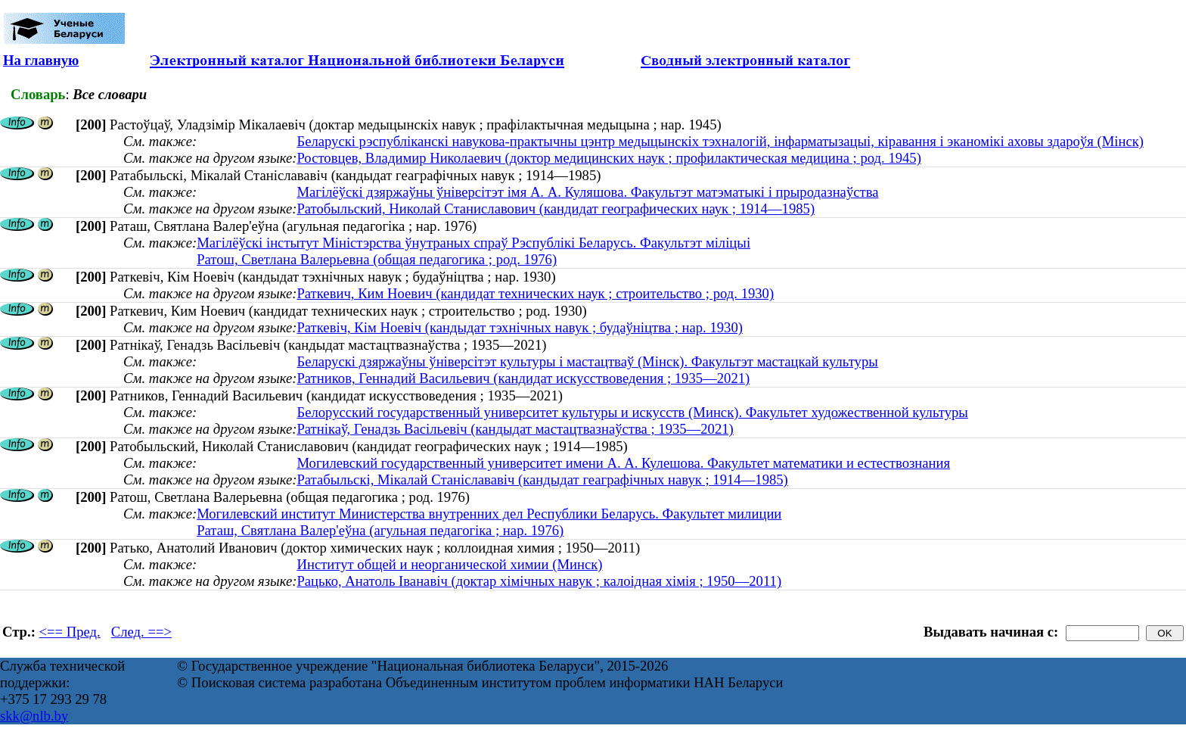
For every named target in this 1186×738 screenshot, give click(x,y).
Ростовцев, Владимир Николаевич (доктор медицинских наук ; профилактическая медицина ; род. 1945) (608, 158)
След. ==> (141, 632)
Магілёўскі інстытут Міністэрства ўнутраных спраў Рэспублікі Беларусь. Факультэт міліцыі (473, 243)
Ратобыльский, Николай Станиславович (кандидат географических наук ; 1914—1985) (555, 208)
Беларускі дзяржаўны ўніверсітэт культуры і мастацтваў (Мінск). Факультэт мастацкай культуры (586, 361)
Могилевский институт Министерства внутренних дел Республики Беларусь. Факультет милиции (489, 514)
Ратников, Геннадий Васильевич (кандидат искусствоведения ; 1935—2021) (523, 378)
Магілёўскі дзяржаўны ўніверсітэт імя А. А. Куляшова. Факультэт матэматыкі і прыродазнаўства (587, 192)
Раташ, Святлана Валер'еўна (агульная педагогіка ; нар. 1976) (380, 530)
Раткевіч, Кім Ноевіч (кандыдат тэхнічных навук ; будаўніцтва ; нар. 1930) (519, 327)
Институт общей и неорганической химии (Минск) (449, 564)
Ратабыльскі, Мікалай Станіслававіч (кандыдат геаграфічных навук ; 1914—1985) (541, 479)
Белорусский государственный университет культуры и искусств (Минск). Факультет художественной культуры (631, 412)
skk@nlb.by (34, 716)
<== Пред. (70, 632)
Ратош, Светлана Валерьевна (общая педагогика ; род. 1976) (377, 259)
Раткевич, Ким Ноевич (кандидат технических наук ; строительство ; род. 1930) (535, 293)
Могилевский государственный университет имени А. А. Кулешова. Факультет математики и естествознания (623, 463)
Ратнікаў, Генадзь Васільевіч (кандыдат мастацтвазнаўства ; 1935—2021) (514, 429)
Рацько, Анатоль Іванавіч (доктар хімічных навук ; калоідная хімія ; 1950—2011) (538, 581)
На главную (41, 60)
